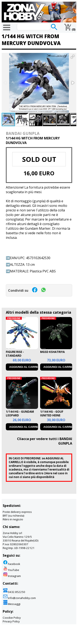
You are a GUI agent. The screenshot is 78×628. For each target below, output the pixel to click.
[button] (72, 56)
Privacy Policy (11, 621)
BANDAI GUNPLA (23, 133)
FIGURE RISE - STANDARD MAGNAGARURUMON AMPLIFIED (20, 357)
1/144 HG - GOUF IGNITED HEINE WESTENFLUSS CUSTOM (51, 417)
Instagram (12, 576)
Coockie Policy (12, 617)
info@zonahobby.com (19, 598)
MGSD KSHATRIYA (52, 352)
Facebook (11, 564)
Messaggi (11, 604)
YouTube (11, 570)
